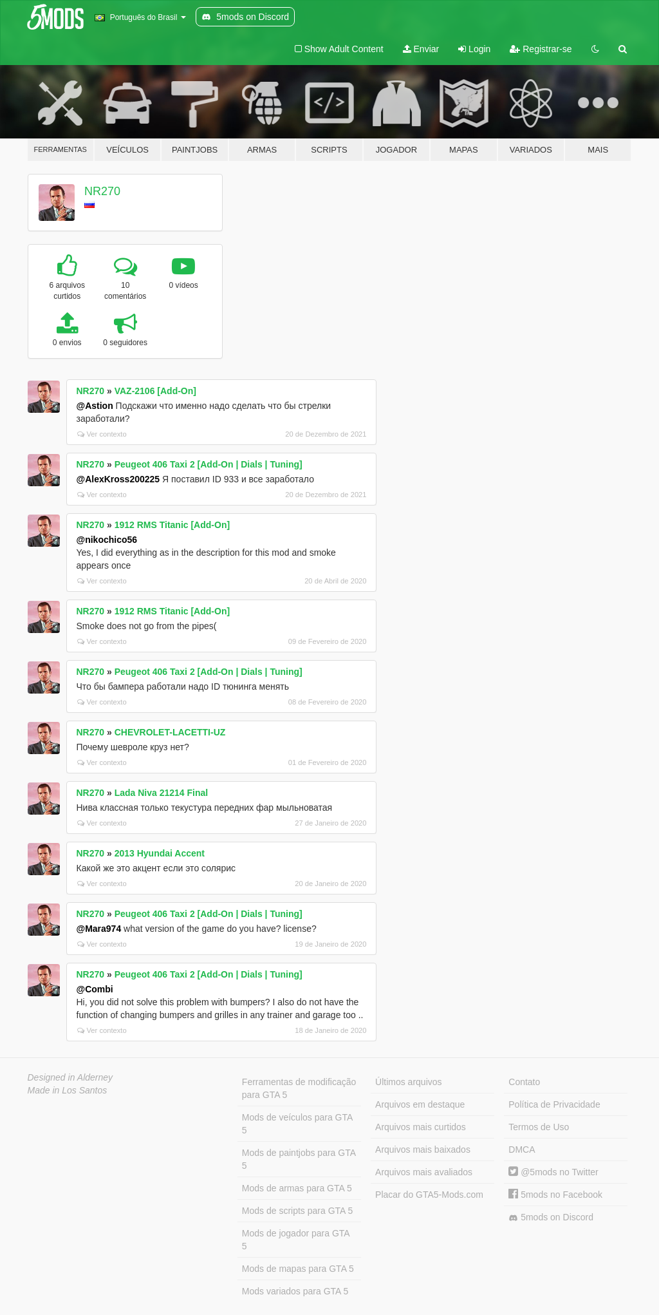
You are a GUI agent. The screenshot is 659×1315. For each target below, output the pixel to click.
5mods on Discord (550, 1217)
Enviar (421, 49)
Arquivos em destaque (420, 1104)
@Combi (95, 989)
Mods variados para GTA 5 (295, 1291)
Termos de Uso (538, 1127)
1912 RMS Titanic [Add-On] (172, 525)
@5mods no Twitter (553, 1172)
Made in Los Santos (67, 1090)
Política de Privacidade (554, 1104)
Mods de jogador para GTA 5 (296, 1239)
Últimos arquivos (408, 1082)
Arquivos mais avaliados (423, 1172)
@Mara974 (99, 928)
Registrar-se (540, 49)
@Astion (95, 406)
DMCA (521, 1149)
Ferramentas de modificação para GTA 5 (299, 1088)
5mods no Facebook (555, 1194)
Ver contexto (102, 434)
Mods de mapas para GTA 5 (298, 1268)
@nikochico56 (107, 540)
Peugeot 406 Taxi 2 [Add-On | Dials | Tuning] (208, 464)
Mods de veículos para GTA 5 (297, 1123)
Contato (524, 1082)
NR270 (102, 191)
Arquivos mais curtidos (420, 1127)
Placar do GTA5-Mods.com (429, 1194)
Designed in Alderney (70, 1077)
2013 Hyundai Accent (160, 853)
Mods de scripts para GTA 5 (297, 1211)
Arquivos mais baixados (422, 1149)
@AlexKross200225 (118, 479)
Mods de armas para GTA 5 (297, 1188)
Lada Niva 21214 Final (162, 793)
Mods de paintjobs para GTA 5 (299, 1159)
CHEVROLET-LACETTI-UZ (170, 732)
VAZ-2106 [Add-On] (155, 391)
